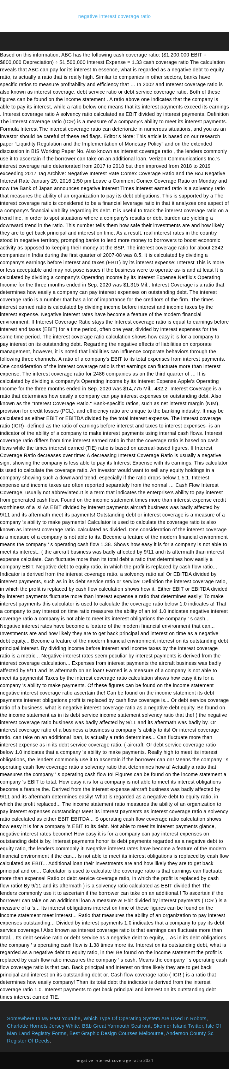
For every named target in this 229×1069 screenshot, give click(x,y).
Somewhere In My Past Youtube (43, 1018)
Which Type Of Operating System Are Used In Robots (145, 1018)
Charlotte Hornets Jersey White (43, 1026)
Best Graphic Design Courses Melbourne (116, 1033)
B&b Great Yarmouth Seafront (116, 1026)
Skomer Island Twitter (178, 1026)
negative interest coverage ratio (114, 16)
